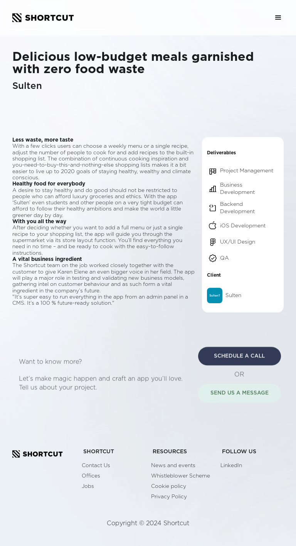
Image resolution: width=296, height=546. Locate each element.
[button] (278, 17)
